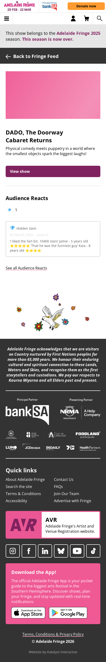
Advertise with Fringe (72, 500)
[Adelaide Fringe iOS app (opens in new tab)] (28, 612)
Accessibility (16, 500)
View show (20, 171)
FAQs (58, 486)
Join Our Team (66, 493)
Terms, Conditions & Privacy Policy (53, 634)
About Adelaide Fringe (25, 479)
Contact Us (63, 479)
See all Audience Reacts (26, 268)
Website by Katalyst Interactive (53, 652)
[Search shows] (99, 18)
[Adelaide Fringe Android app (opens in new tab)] (68, 612)
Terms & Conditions (23, 493)
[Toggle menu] (6, 18)
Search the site (19, 486)
